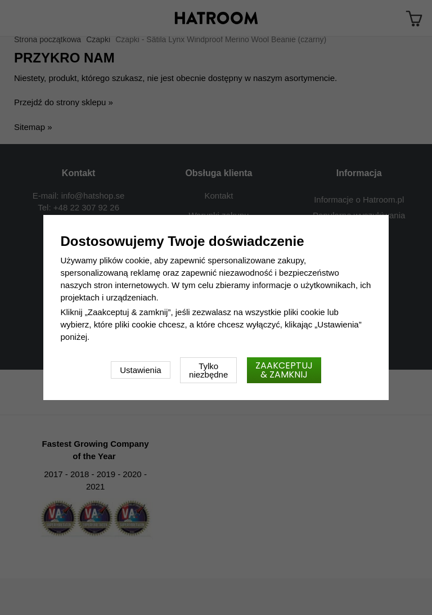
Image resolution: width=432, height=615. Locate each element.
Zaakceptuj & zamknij (284, 370)
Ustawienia (140, 370)
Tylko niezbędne (208, 370)
